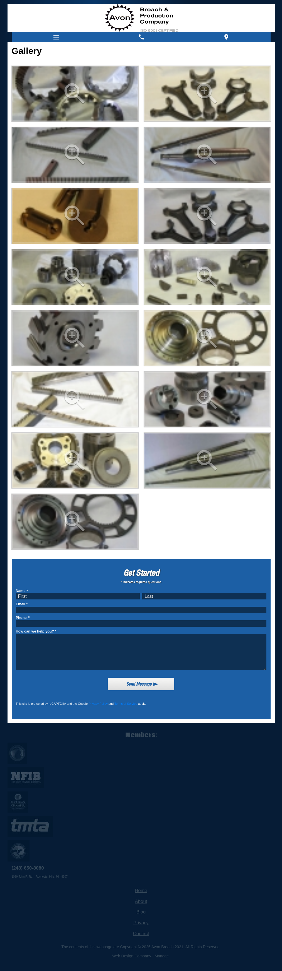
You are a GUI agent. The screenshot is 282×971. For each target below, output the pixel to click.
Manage (162, 956)
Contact (141, 933)
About (141, 901)
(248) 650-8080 (28, 868)
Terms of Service (125, 703)
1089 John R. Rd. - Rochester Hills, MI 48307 (40, 876)
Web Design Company (131, 956)
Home (141, 890)
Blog (141, 912)
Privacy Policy (98, 703)
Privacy (141, 922)
